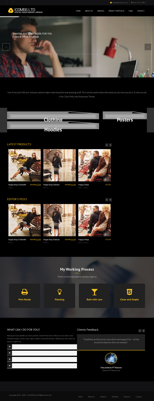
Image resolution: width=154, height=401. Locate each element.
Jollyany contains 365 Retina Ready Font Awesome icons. (35, 359)
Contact (141, 11)
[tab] (42, 346)
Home (78, 11)
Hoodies (53, 129)
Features (127, 397)
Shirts (10, 188)
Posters (125, 119)
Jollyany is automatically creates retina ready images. (33, 353)
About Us (89, 11)
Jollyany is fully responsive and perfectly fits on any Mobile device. (38, 347)
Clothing (53, 119)
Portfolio (115, 397)
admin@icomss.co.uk (119, 2)
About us (91, 397)
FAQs (131, 11)
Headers (103, 397)
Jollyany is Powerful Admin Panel (26, 366)
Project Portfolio (116, 11)
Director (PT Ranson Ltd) (111, 370)
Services (100, 11)
